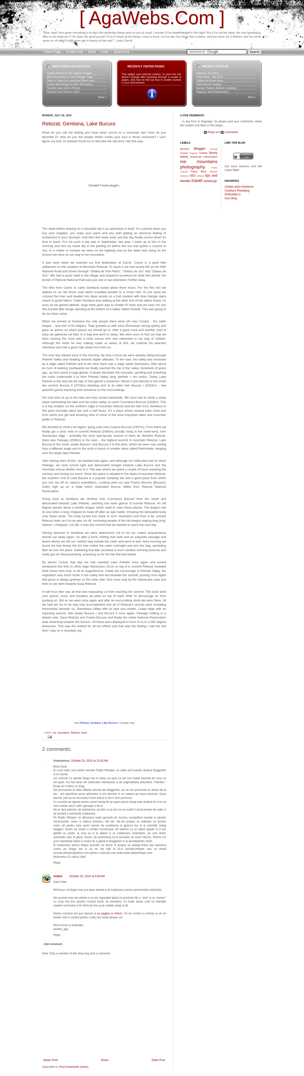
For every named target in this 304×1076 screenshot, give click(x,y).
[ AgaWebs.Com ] (151, 17)
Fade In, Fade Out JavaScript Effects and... (71, 80)
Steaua (200, 175)
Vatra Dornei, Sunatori (209, 84)
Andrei (57, 876)
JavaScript (196, 156)
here (236, 170)
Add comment (52, 944)
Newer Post (50, 1060)
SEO (193, 175)
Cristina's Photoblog (237, 190)
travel (84, 732)
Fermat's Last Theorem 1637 (63, 91)
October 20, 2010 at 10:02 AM (89, 760)
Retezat (75, 732)
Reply (57, 862)
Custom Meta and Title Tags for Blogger (69, 73)
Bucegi (213, 149)
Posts (211, 132)
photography (192, 166)
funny (213, 153)
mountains (63, 732)
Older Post (158, 1060)
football (203, 153)
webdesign (210, 181)
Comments (231, 132)
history (184, 156)
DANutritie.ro (233, 194)
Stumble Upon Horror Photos (63, 88)
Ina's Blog (231, 198)
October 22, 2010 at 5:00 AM (87, 876)
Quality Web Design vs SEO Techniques (70, 84)
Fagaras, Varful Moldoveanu (212, 91)
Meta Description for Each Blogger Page (70, 76)
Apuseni (184, 148)
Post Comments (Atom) (73, 1067)
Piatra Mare (198, 171)
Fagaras (193, 153)
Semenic (184, 175)
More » (102, 97)
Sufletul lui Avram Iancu (209, 80)
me (54, 732)
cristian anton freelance (239, 186)
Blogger (200, 148)
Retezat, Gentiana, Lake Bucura (78, 124)
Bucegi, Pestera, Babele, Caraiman (216, 88)
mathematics (210, 156)
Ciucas (184, 153)
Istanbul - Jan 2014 (207, 73)
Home (105, 1060)
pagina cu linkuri (111, 913)
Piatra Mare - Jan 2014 (209, 76)
